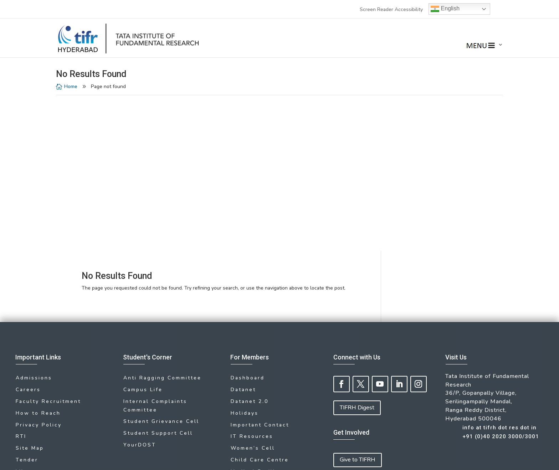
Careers (28, 234)
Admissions (34, 223)
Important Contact (260, 269)
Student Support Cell (158, 277)
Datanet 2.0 (249, 245)
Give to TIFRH (357, 305)
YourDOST (139, 289)
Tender (27, 303)
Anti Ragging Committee (162, 223)
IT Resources (252, 280)
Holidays (244, 257)
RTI (21, 280)
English (445, 9)
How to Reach (38, 257)
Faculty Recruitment (48, 245)
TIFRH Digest (357, 253)
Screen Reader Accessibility (391, 9)
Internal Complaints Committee (155, 250)
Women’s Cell (253, 291)
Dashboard (248, 223)
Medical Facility (256, 314)
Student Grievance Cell (161, 265)
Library (27, 314)
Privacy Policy (39, 269)
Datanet (243, 234)
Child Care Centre (260, 303)
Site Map (30, 291)
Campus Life (143, 234)
